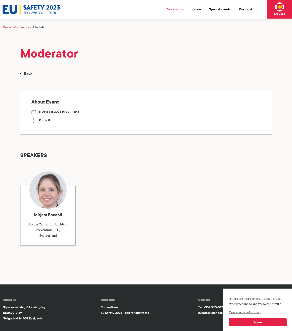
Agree (257, 322)
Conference (21, 27)
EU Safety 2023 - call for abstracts (125, 313)
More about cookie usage (245, 312)
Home (7, 27)
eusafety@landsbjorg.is (215, 313)
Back (28, 73)
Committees (109, 307)
